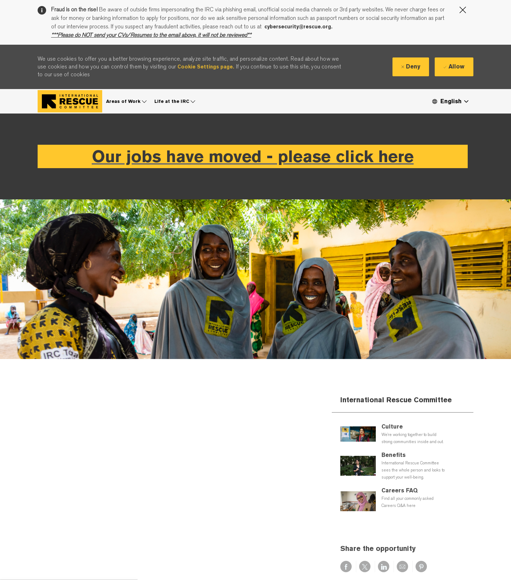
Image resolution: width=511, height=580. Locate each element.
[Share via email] (402, 566)
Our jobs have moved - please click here (253, 156)
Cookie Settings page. (205, 67)
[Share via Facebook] (346, 566)
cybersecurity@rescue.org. (298, 26)
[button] (450, 101)
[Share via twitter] (364, 566)
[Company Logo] (70, 101)
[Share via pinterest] (421, 566)
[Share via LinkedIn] (383, 566)
